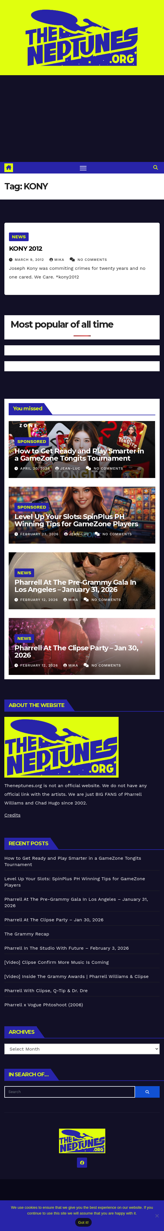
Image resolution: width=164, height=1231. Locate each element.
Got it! (83, 1222)
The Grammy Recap (26, 934)
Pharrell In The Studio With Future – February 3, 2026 (66, 948)
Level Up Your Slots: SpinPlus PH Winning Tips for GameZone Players (76, 520)
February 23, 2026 (40, 534)
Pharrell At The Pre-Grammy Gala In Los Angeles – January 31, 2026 (75, 586)
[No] (157, 1216)
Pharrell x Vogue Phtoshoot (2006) (43, 1004)
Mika (57, 260)
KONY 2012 (25, 248)
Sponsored (31, 441)
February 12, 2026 (39, 600)
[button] (155, 167)
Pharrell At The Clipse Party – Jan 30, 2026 (76, 651)
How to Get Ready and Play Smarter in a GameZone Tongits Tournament (79, 454)
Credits (12, 815)
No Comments (92, 260)
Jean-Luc (68, 468)
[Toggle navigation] (83, 168)
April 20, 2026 (35, 468)
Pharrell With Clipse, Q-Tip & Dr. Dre (46, 990)
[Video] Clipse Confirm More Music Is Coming (56, 962)
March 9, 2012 (30, 260)
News (19, 236)
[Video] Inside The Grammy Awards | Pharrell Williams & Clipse (76, 976)
